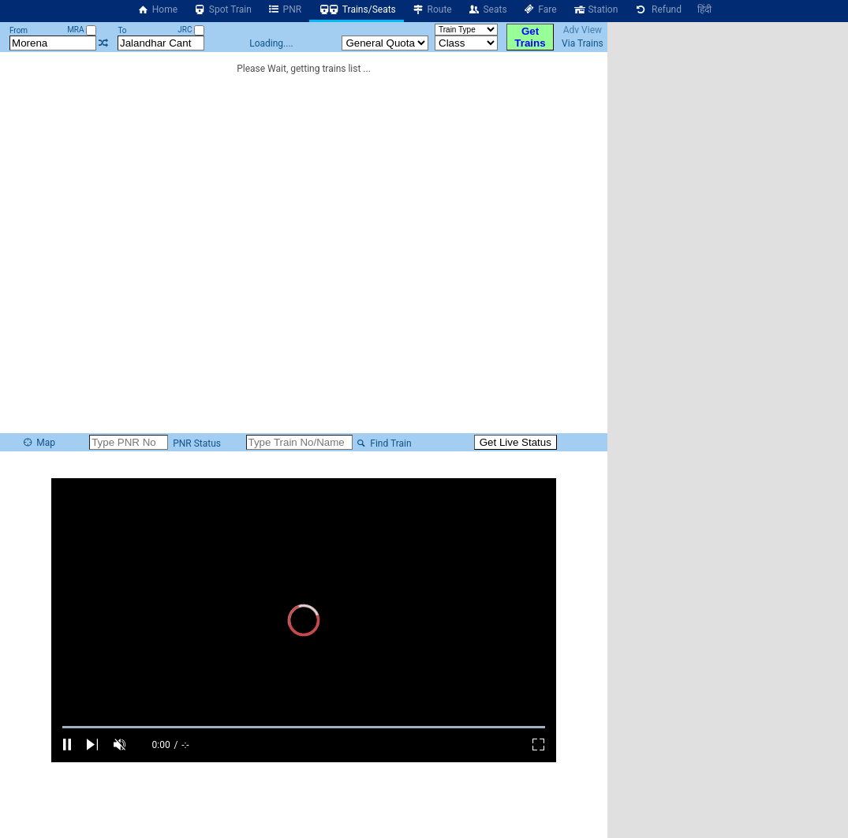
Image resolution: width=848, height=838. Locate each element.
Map (38, 442)
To (122, 30)
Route (432, 9)
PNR (284, 9)
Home (156, 9)
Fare (540, 9)
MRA (81, 29)
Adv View (582, 30)
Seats (487, 9)
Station (595, 9)
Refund (657, 9)
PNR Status (195, 443)
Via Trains (582, 43)
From (18, 30)
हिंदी (704, 9)
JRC (190, 29)
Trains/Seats (356, 9)
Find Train (383, 443)
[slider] (303, 727)
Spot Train (222, 9)
